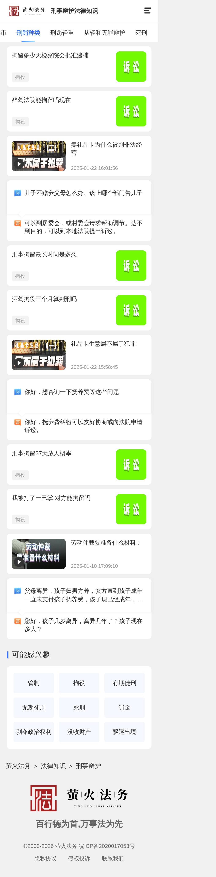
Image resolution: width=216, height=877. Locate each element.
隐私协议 (45, 858)
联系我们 (113, 858)
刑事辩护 (88, 765)
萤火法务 (18, 765)
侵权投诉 (79, 858)
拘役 (20, 77)
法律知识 (53, 765)
